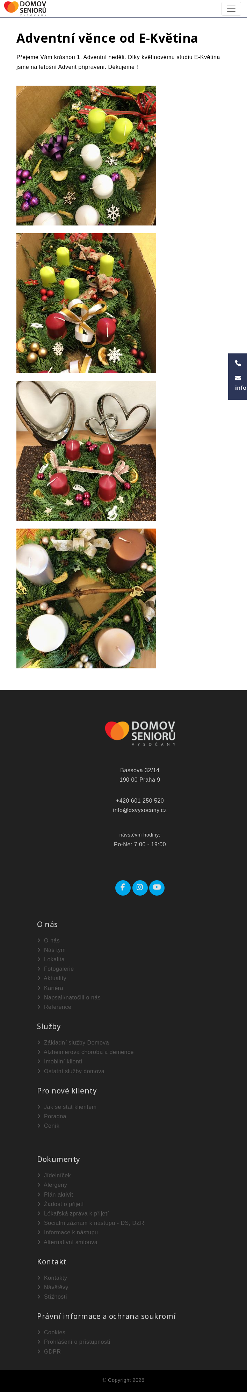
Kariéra (50, 988)
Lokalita (51, 959)
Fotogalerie (55, 969)
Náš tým (51, 950)
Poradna (51, 1116)
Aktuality (51, 978)
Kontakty (52, 1278)
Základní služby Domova (73, 1043)
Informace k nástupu (67, 1232)
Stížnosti (52, 1297)
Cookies (51, 1332)
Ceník (48, 1126)
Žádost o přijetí (60, 1204)
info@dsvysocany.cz (140, 810)
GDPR (49, 1352)
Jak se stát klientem (66, 1107)
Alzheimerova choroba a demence (85, 1052)
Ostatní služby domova (70, 1071)
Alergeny (52, 1185)
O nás (48, 940)
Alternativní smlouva (67, 1242)
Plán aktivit (55, 1195)
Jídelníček (54, 1175)
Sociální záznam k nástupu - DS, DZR (90, 1223)
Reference (54, 1007)
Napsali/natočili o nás (69, 997)
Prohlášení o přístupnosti (73, 1342)
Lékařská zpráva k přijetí (73, 1214)
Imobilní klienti (59, 1061)
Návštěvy (52, 1287)
